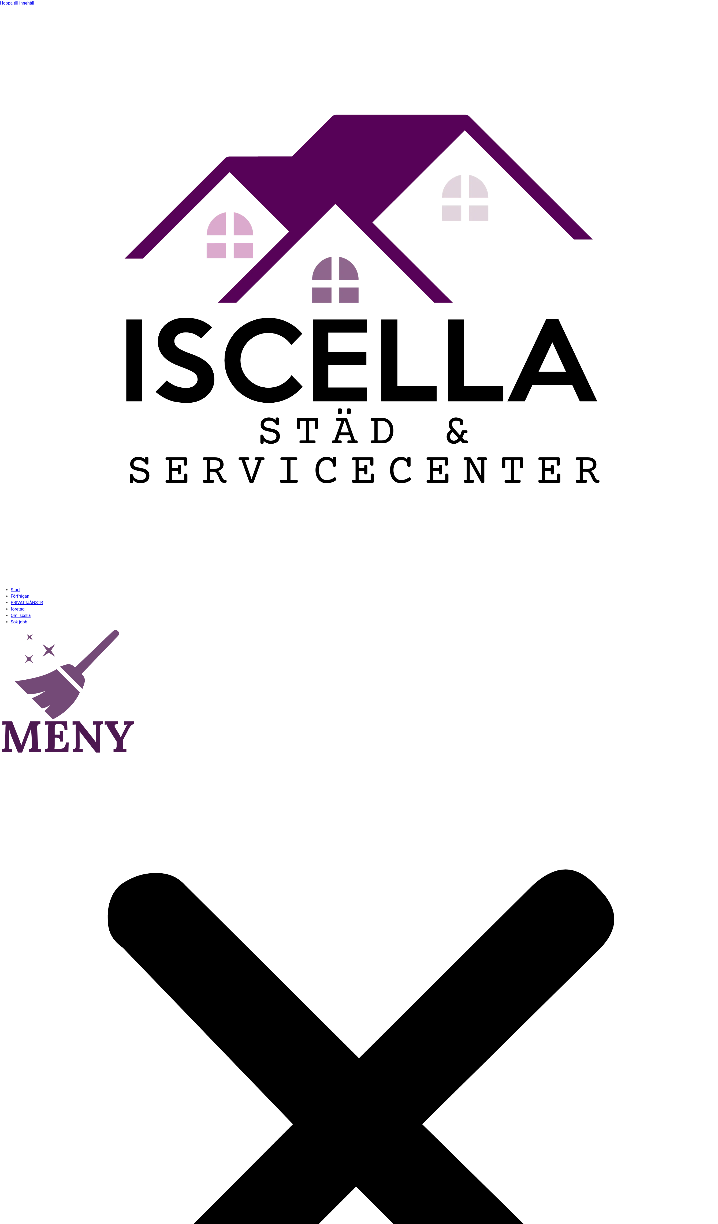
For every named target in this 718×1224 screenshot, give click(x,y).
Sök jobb (19, 621)
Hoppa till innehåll (17, 3)
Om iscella (21, 615)
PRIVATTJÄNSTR (27, 602)
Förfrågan (20, 596)
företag (17, 609)
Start (15, 589)
